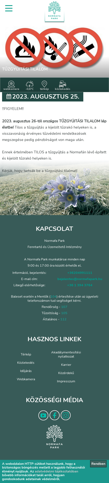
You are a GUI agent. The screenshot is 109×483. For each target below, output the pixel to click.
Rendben (98, 464)
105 (64, 313)
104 (53, 296)
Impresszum (66, 381)
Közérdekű (66, 373)
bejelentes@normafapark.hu (79, 279)
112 (63, 319)
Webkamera (26, 379)
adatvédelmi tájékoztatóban (56, 471)
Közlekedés (25, 362)
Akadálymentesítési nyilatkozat (66, 354)
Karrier (66, 365)
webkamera (11, 86)
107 (64, 307)
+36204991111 (79, 273)
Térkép (26, 354)
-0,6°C (29, 86)
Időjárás (26, 371)
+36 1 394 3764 (79, 285)
